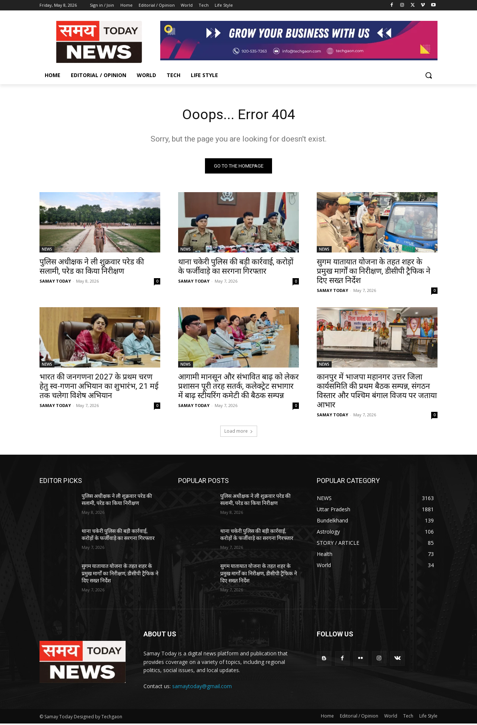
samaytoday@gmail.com (202, 687)
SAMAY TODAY (55, 282)
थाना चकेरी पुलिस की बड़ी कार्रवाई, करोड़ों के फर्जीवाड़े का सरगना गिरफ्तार (235, 268)
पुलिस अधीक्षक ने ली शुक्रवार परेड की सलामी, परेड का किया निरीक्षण (92, 268)
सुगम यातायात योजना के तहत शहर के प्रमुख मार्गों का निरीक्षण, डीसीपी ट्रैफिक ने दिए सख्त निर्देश (373, 272)
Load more (238, 432)
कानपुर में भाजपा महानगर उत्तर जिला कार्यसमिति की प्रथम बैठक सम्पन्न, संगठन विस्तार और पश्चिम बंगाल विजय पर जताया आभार (377, 392)
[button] (428, 75)
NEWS (47, 250)
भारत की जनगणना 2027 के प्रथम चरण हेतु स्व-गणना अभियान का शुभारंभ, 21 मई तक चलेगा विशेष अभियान (99, 387)
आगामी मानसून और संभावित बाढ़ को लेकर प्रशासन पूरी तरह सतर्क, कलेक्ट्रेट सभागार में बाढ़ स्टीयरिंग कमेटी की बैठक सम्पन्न (238, 387)
